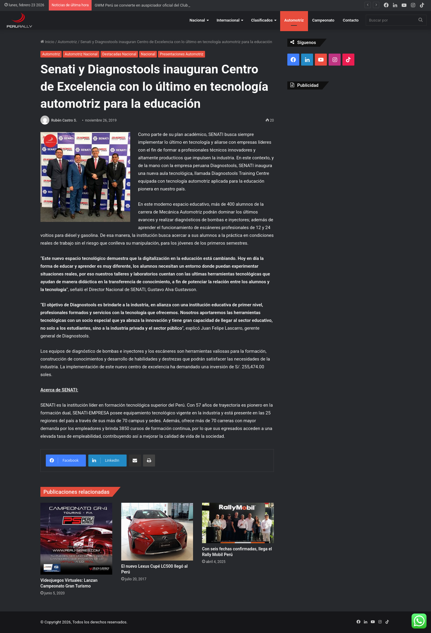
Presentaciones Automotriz (181, 54)
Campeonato (323, 20)
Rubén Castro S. (64, 120)
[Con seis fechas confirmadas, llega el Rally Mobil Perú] (238, 523)
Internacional (228, 20)
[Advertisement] (339, 137)
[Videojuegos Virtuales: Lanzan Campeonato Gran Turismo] (76, 539)
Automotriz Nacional (81, 54)
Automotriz (294, 20)
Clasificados (262, 20)
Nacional (197, 20)
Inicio (47, 42)
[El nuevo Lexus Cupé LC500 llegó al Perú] (157, 532)
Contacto (351, 20)
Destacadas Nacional (119, 54)
